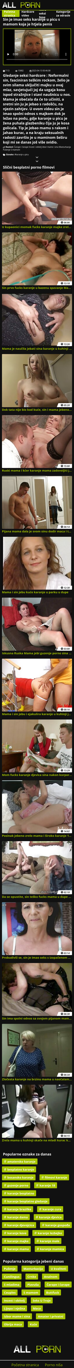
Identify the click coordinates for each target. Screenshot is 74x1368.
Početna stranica (9, 13)
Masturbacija (65, 147)
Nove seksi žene (42, 13)
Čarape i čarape (21, 147)
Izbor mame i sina (50, 147)
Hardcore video (28, 13)
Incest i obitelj (35, 147)
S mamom (15, 149)
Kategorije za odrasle (63, 13)
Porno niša (54, 1364)
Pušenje (6, 149)
